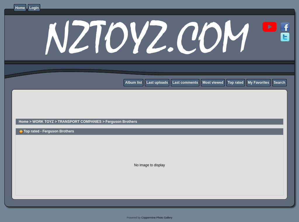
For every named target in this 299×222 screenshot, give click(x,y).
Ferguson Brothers (121, 122)
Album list (133, 83)
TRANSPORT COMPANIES (80, 122)
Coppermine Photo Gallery (156, 217)
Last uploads (157, 83)
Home (20, 8)
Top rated (236, 83)
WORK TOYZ (43, 122)
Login (34, 8)
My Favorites (258, 83)
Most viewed (212, 83)
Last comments (185, 83)
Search (279, 83)
